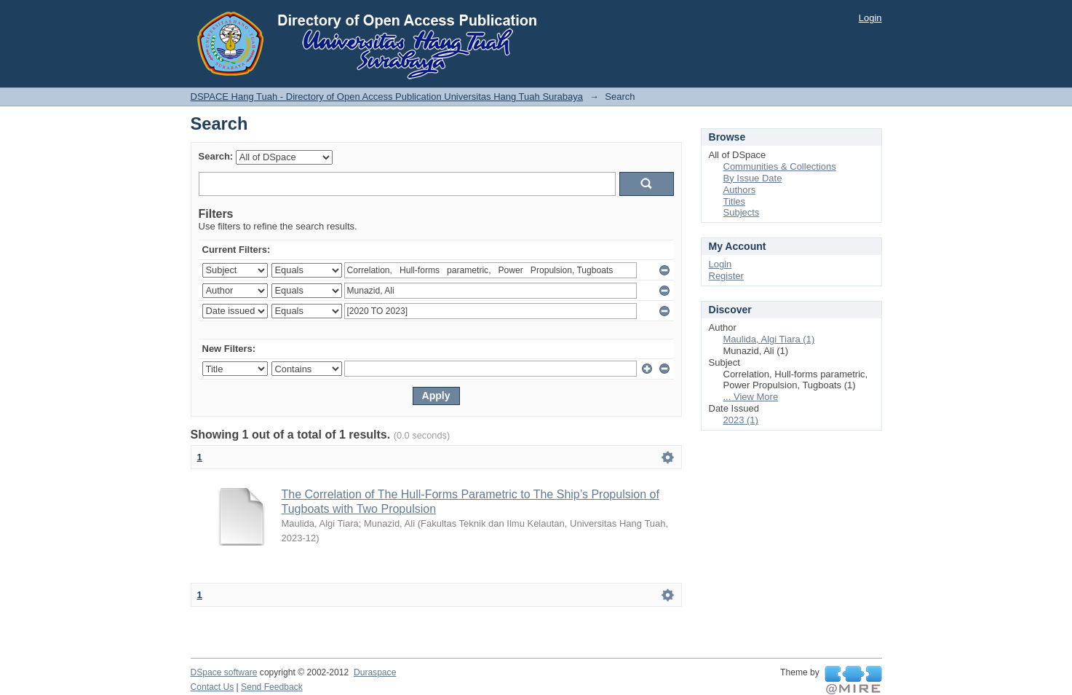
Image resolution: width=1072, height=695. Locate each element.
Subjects (741, 212)
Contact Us (212, 687)
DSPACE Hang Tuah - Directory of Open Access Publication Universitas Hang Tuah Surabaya (387, 96)
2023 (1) (740, 420)
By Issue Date (752, 178)
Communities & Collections (779, 166)
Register (726, 275)
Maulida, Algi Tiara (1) (769, 339)
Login (870, 17)
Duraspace (375, 672)
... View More (751, 396)
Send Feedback (272, 687)
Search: (216, 156)
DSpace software (224, 672)
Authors (739, 189)
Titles (734, 201)
